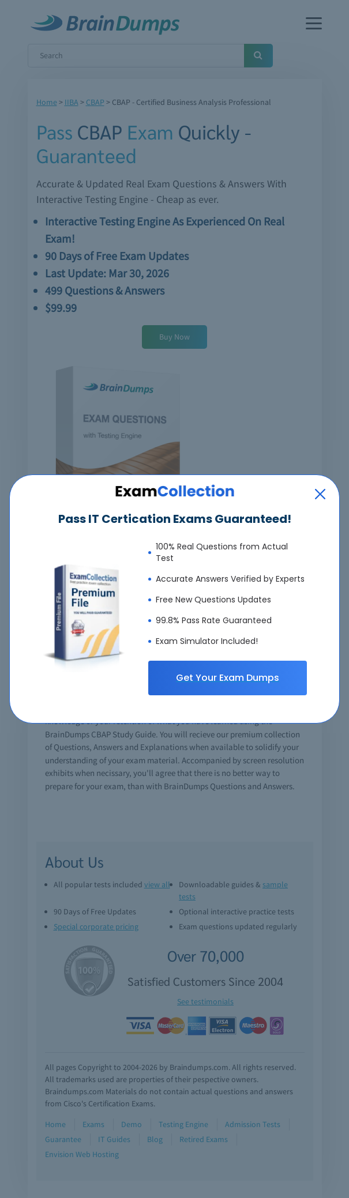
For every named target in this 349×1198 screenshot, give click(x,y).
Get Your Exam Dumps (227, 677)
